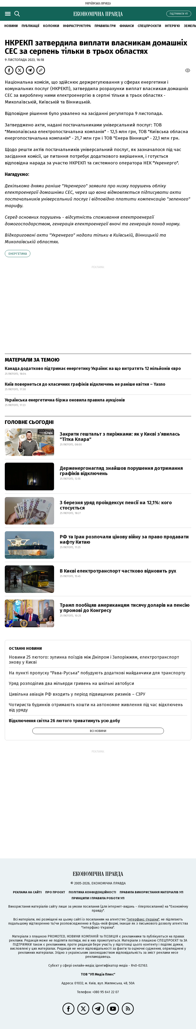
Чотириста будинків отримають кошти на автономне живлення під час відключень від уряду (96, 707)
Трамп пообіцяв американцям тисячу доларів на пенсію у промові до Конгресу (125, 607)
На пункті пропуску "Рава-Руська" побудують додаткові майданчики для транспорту (97, 673)
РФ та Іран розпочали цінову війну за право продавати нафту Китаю (124, 539)
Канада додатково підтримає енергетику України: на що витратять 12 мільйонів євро (93, 368)
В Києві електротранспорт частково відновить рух (118, 571)
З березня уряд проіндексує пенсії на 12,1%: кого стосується (116, 505)
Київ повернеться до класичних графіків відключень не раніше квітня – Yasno (85, 384)
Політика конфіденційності (92, 892)
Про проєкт (55, 892)
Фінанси (126, 26)
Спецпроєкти (149, 26)
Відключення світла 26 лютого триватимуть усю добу (64, 720)
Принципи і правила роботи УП (98, 898)
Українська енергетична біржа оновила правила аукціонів (65, 400)
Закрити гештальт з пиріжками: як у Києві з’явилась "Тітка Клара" (120, 436)
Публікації (30, 26)
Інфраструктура (77, 26)
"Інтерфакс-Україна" (143, 919)
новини (11, 26)
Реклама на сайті (27, 892)
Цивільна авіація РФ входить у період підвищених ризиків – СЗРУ (77, 694)
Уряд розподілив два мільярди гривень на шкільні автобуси (71, 683)
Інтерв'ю (172, 26)
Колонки (51, 26)
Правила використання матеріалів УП (151, 892)
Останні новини (25, 648)
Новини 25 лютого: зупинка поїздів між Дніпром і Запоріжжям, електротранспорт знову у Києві (94, 660)
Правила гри (105, 26)
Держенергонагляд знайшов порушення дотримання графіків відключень (121, 470)
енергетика (17, 253)
